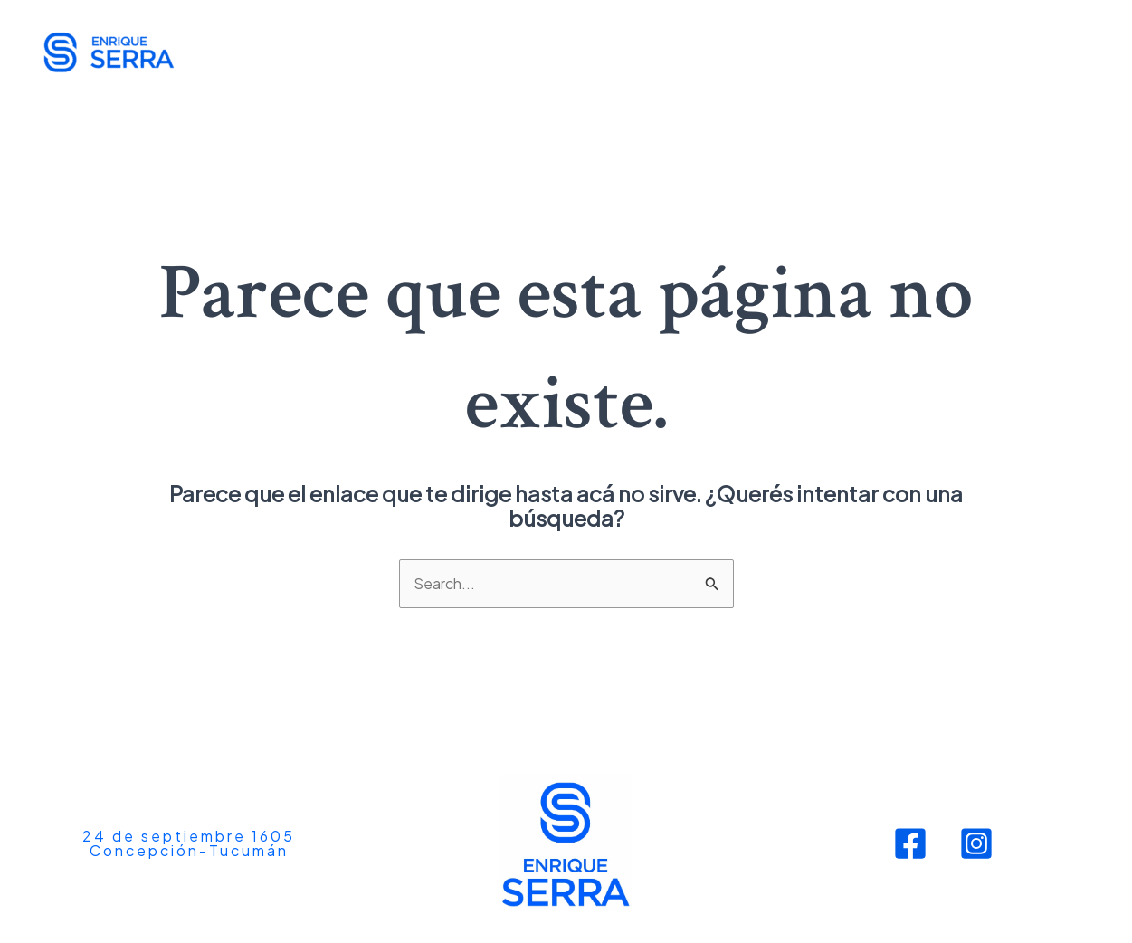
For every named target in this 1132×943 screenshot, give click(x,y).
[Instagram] (976, 843)
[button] (190, 843)
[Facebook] (910, 843)
